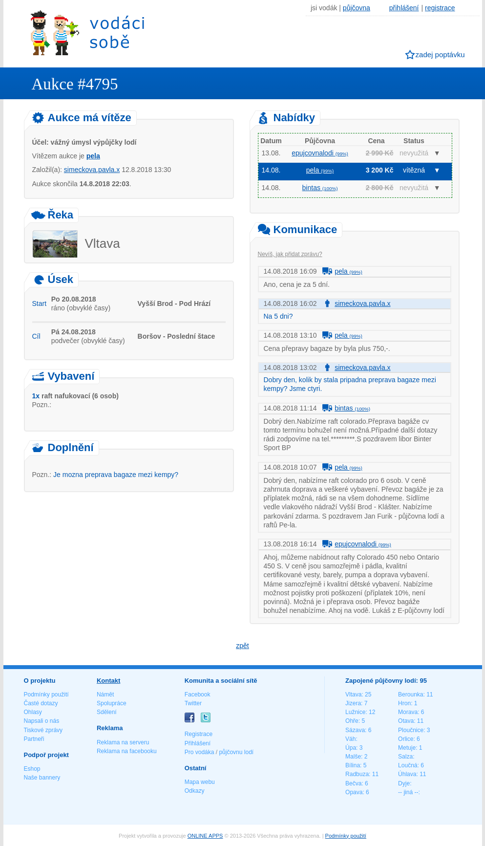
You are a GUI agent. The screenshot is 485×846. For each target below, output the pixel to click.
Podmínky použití (46, 694)
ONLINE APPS (205, 836)
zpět (242, 646)
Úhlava (407, 774)
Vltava (353, 694)
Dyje (404, 783)
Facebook (198, 694)
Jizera (353, 703)
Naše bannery (42, 777)
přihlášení (404, 8)
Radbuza (357, 774)
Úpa (350, 747)
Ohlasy (33, 712)
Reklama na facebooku (127, 751)
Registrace (198, 734)
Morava (408, 712)
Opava (353, 792)
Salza (405, 756)
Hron (404, 703)
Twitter (193, 703)
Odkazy (195, 790)
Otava (406, 720)
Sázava (355, 730)
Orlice (405, 739)
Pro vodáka (199, 752)
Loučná (407, 765)
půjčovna (356, 8)
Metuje (407, 747)
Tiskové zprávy (43, 730)
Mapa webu (200, 782)
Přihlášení (198, 743)
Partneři (34, 739)
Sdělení (107, 712)
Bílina (352, 765)
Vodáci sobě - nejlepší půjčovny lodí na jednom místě (87, 32)
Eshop (32, 768)
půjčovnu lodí (236, 752)
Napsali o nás (42, 720)
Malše (353, 756)
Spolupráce (112, 703)
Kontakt (108, 680)
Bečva (353, 783)
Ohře (351, 720)
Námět (105, 694)
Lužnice (355, 712)
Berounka (410, 694)
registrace (440, 8)
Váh (350, 739)
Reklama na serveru (123, 742)
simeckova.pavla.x (92, 170)
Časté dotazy (41, 703)
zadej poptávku (440, 54)
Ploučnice (410, 730)
